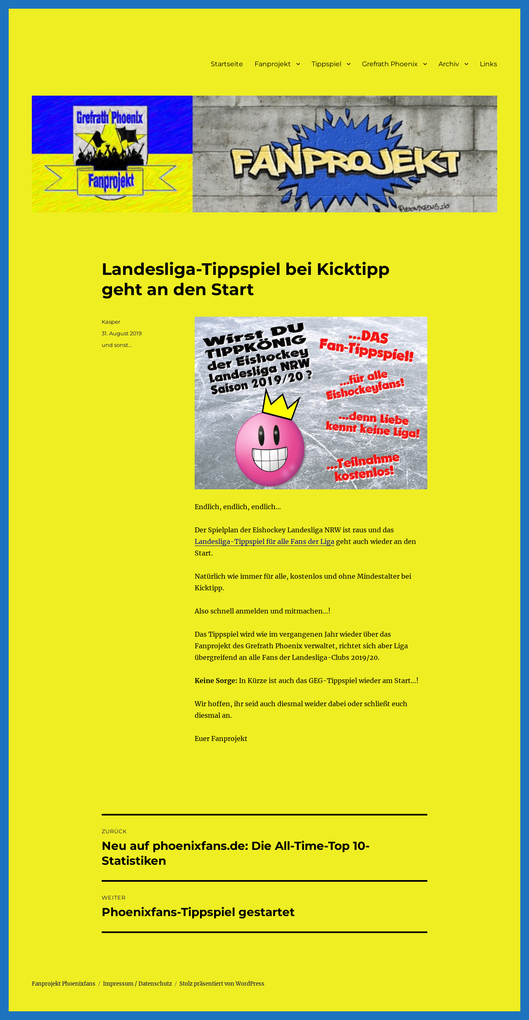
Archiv (448, 64)
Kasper (111, 321)
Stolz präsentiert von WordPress (221, 983)
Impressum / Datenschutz (137, 983)
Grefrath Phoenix (390, 64)
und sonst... (117, 345)
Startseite (227, 64)
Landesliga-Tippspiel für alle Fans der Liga (264, 541)
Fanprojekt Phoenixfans (63, 983)
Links (488, 64)
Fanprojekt (273, 64)
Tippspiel (326, 64)
